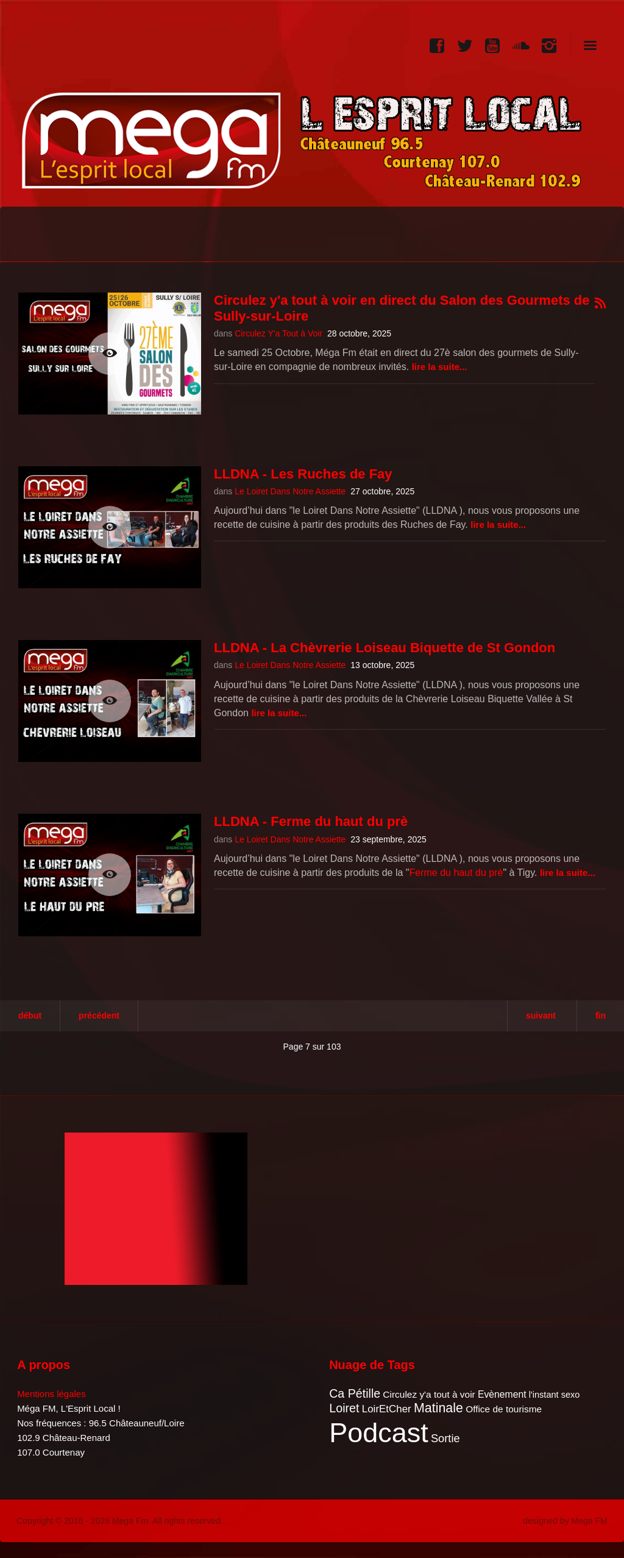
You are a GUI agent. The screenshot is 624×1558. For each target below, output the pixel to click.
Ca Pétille (354, 1393)
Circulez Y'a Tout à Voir (278, 333)
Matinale (438, 1408)
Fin (600, 1015)
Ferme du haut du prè (456, 872)
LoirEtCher (386, 1409)
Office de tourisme (504, 1409)
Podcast (378, 1432)
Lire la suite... (439, 366)
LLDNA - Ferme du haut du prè (311, 821)
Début (29, 1015)
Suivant (541, 1015)
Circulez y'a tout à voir (429, 1394)
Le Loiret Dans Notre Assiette (290, 491)
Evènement (502, 1394)
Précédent (99, 1015)
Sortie (445, 1438)
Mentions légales (51, 1394)
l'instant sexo (554, 1395)
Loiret (344, 1408)
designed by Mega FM (565, 1521)
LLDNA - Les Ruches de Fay (303, 474)
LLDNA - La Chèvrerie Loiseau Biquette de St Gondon (384, 647)
